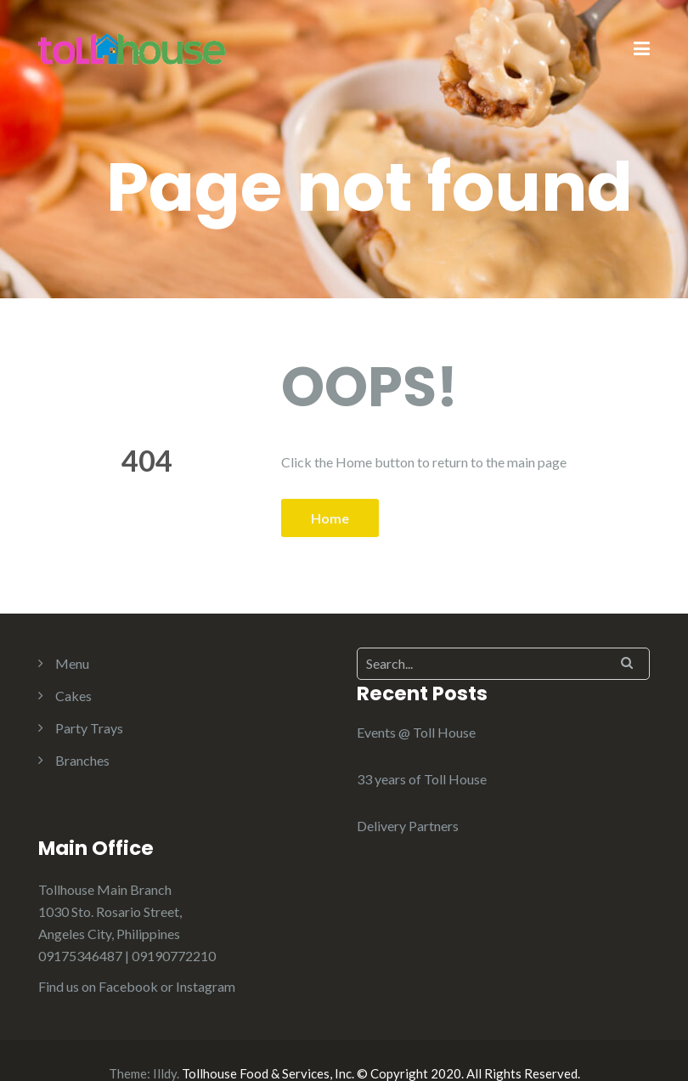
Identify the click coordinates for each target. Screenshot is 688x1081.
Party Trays (89, 728)
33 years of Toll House (422, 779)
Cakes (73, 696)
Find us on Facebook (98, 986)
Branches (82, 760)
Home (330, 518)
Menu (72, 663)
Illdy (165, 1073)
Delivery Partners (408, 826)
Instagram (205, 986)
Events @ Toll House (416, 732)
